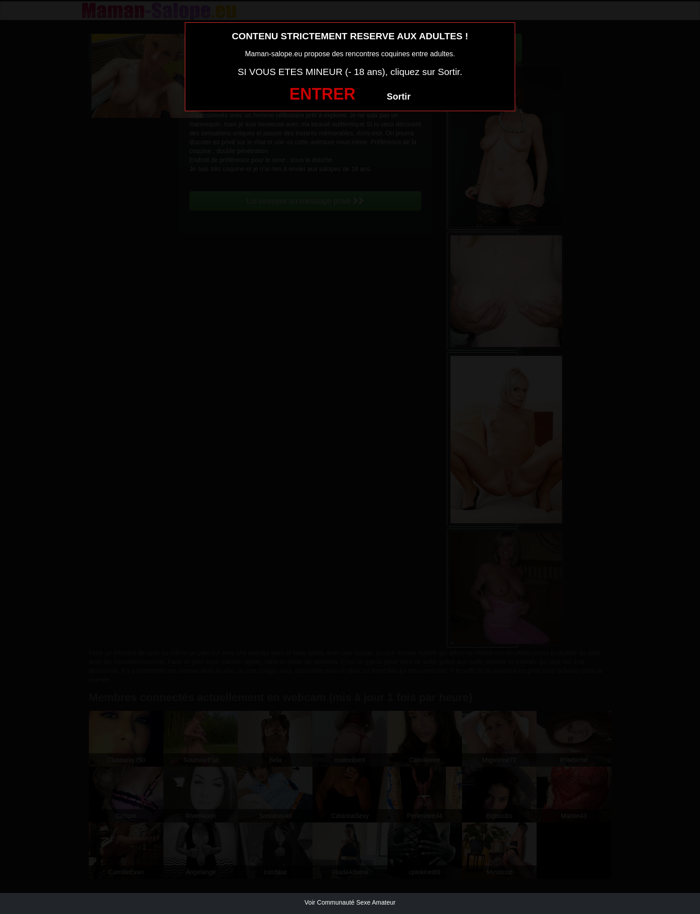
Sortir (398, 96)
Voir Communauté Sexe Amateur (350, 902)
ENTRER (322, 94)
